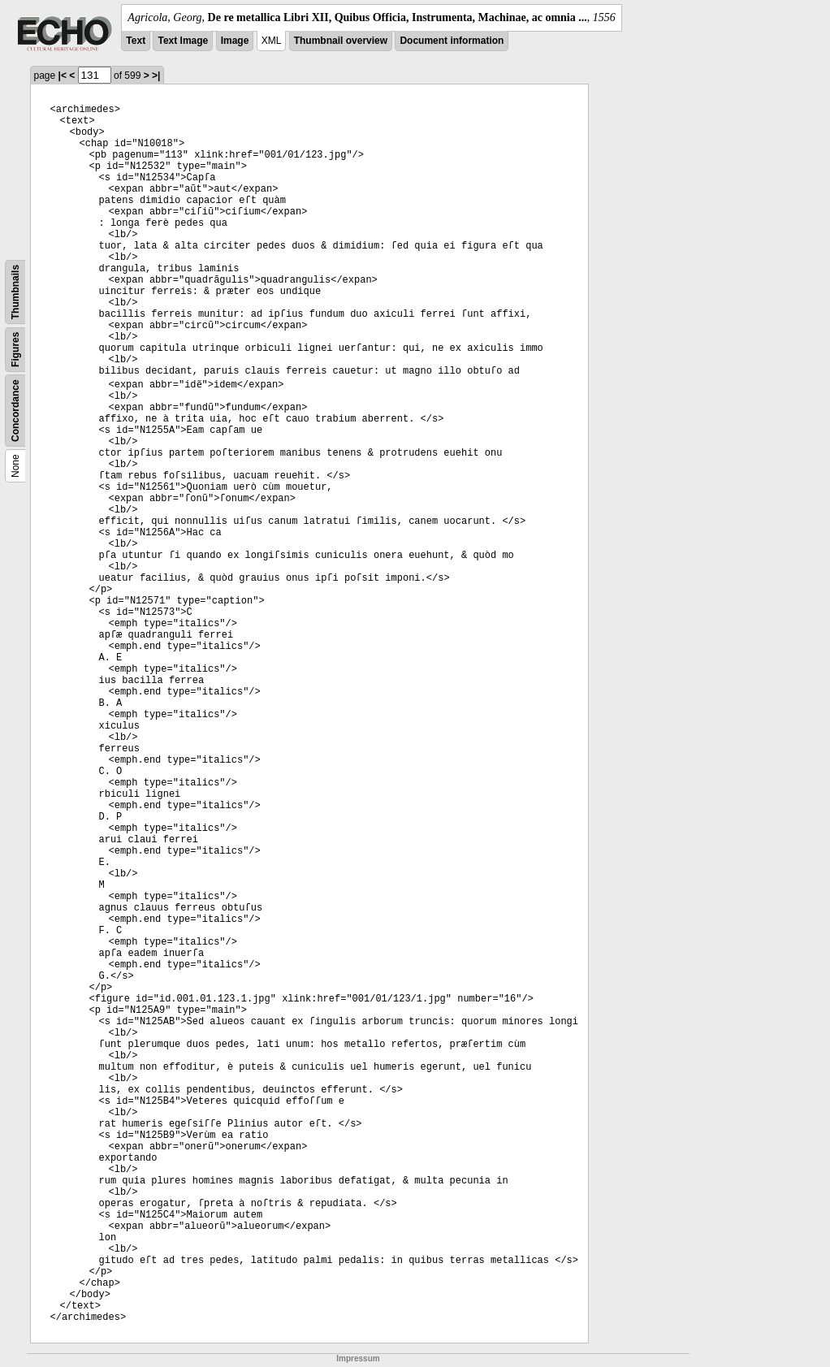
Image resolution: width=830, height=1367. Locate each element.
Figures (15, 349)
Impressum (357, 1358)
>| (156, 75)
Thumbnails (15, 292)
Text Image (183, 40)
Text (135, 40)
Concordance (15, 410)
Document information (452, 40)
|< (62, 75)
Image (235, 40)
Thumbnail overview (340, 40)
